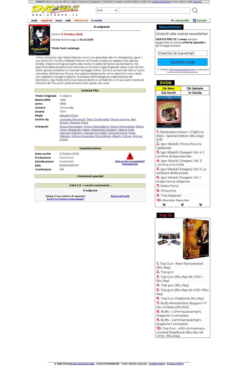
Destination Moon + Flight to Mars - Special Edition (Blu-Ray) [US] (180, 135)
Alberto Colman (122, 136)
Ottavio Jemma (120, 119)
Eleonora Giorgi (117, 133)
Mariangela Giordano (104, 129)
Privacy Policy (175, 363)
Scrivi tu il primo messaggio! (65, 198)
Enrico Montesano (71, 126)
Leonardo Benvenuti (72, 119)
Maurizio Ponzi (69, 115)
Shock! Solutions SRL (82, 363)
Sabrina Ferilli (126, 129)
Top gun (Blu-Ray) (175, 285)
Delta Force (169, 186)
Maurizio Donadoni (95, 133)
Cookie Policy (157, 363)
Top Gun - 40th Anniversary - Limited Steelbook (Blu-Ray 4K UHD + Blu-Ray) (181, 332)
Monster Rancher (175, 200)
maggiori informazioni (161, 2)
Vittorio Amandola (82, 136)
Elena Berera (103, 136)
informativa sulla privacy (182, 69)
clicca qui (197, 2)
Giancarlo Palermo (71, 133)
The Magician (171, 195)
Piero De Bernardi (98, 119)
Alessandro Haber (79, 129)
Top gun (167, 272)
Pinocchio (168, 190)
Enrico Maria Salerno (96, 126)
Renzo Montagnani (122, 126)
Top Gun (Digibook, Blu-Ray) (182, 298)
